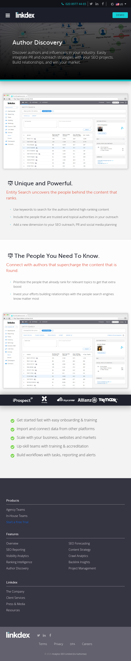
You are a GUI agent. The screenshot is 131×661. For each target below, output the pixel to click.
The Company (15, 591)
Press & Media (15, 604)
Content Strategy (79, 550)
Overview (12, 543)
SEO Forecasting (79, 543)
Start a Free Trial (17, 522)
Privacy (58, 644)
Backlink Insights (79, 562)
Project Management (82, 568)
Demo (120, 15)
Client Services (15, 598)
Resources (13, 610)
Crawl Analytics (78, 556)
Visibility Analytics (17, 556)
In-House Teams (16, 516)
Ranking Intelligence (19, 562)
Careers (87, 644)
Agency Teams (15, 510)
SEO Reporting (15, 550)
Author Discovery (17, 568)
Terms (43, 644)
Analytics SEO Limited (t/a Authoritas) (69, 654)
